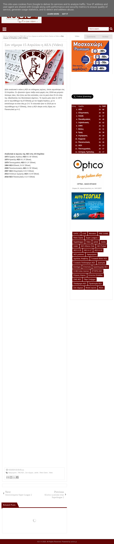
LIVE (84, 234)
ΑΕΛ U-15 (77, 250)
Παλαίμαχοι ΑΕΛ (79, 284)
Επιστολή (87, 267)
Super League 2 (92, 238)
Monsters (92, 234)
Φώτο (101, 288)
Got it (65, 14)
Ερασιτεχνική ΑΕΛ (100, 267)
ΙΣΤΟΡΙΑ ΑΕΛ (97, 271)
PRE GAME (103, 234)
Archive (105, 37)
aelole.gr (74, 542)
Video (51, 473)
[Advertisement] (35, 132)
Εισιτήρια (77, 267)
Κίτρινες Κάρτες (79, 275)
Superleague (78, 242)
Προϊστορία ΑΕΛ (95, 284)
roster (75, 246)
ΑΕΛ (39, 542)
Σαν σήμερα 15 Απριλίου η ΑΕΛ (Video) (34, 45)
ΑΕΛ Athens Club (87, 246)
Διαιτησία (101, 263)
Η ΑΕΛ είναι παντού (81, 271)
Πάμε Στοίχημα (89, 279)
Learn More (53, 14)
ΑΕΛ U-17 (88, 250)
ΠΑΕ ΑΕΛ (21, 473)
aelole (36, 473)
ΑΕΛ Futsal (101, 246)
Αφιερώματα (12, 473)
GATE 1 (76, 234)
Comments (91, 37)
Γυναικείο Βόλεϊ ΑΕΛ (99, 259)
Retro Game (44, 473)
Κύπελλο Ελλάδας (95, 275)
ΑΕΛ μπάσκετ (78, 254)
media (103, 242)
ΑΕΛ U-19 (98, 250)
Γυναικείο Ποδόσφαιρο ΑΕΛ (84, 263)
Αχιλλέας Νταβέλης (80, 259)
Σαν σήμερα (29, 473)
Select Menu (4, 29)
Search (111, 29)
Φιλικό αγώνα (91, 288)
